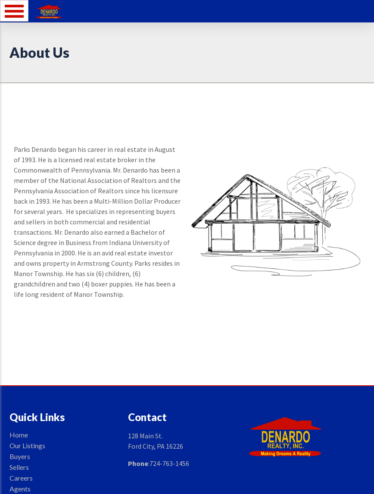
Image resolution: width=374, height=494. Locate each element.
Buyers (19, 456)
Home (18, 435)
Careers (21, 478)
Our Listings (27, 445)
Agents (20, 489)
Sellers (19, 467)
